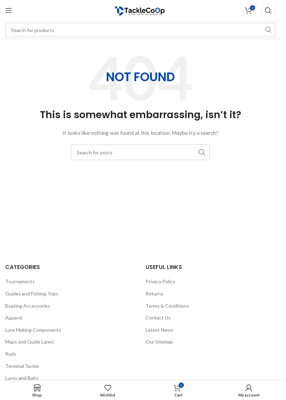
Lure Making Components (33, 330)
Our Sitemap (159, 342)
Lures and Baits (22, 378)
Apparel (13, 318)
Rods (10, 354)
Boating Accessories (27, 306)
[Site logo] (140, 10)
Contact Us (158, 318)
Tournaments (20, 281)
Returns (154, 294)
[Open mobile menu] (9, 10)
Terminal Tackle (22, 366)
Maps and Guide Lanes (29, 342)
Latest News (159, 330)
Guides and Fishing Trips (31, 294)
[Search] (268, 10)
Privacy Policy (160, 281)
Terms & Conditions (167, 306)
